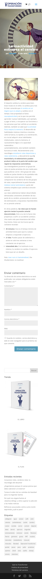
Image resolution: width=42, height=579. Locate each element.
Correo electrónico (11, 319)
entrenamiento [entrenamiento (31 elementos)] (9, 533)
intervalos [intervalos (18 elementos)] (8, 540)
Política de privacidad (20, 567)
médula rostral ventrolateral (14, 185)
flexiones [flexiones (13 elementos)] (33, 533)
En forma (32, 53)
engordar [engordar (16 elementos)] (27, 529)
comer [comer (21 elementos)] (7, 526)
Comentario (9, 286)
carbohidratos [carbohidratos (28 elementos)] (16, 522)
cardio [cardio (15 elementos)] (25, 522)
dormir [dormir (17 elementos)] (13, 529)
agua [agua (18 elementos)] (15, 519)
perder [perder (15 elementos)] (7, 547)
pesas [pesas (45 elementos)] (13, 547)
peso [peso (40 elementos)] (19, 547)
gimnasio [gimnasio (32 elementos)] (14, 536)
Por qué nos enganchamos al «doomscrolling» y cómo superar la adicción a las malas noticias (20, 501)
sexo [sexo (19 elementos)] (19, 551)
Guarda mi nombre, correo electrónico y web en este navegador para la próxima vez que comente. (20, 340)
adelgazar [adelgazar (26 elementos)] (8, 519)
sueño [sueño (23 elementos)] (25, 551)
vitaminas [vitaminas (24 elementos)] (15, 554)
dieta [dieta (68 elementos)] (6, 529)
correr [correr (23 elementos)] (20, 526)
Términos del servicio (20, 570)
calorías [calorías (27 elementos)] (7, 522)
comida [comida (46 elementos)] (13, 526)
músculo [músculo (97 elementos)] (26, 540)
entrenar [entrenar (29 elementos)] (19, 533)
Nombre (8, 309)
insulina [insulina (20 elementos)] (32, 536)
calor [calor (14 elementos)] (32, 519)
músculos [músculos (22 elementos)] (8, 544)
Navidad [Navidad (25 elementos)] (15, 544)
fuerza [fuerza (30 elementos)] (7, 536)
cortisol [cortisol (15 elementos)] (26, 526)
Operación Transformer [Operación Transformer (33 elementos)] (28, 544)
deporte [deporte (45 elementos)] (33, 526)
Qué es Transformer (19, 565)
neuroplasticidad (10, 116)
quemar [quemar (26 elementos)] (7, 551)
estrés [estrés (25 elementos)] (26, 533)
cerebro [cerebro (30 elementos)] (31, 522)
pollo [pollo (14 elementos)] (24, 547)
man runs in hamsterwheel (18, 257)
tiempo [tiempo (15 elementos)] (31, 551)
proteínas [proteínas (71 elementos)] (31, 547)
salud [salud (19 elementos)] (14, 551)
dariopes (12, 53)
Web (6, 328)
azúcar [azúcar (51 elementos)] (21, 519)
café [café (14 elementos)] (27, 519)
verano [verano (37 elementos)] (7, 554)
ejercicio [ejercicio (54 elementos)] (19, 529)
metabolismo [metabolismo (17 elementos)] (18, 540)
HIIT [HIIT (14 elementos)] (26, 536)
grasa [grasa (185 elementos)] (21, 536)
